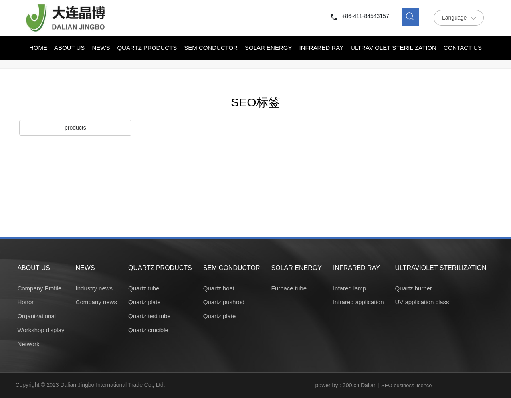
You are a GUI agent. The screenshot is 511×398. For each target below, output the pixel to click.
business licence (413, 385)
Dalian (369, 385)
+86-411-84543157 (365, 16)
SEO (386, 385)
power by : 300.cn (337, 385)
